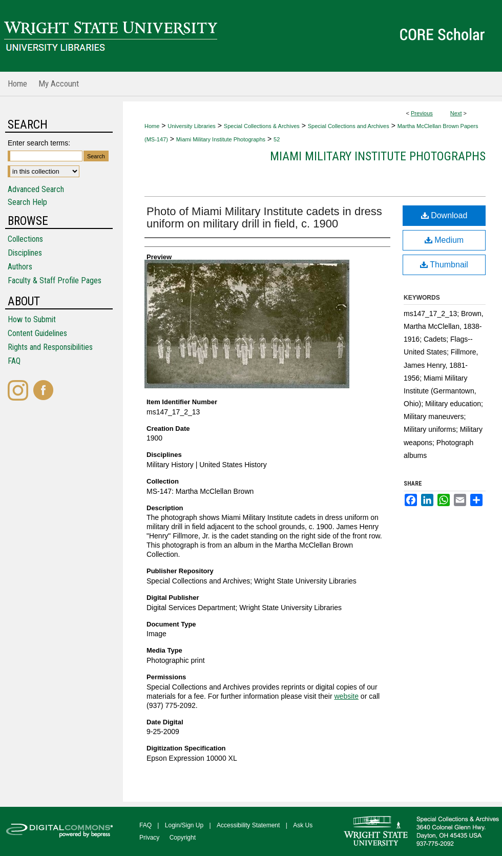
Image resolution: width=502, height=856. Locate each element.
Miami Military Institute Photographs (220, 139)
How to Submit (32, 319)
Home (151, 126)
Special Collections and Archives (348, 126)
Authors (20, 267)
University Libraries (192, 126)
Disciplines (25, 253)
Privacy (149, 837)
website (346, 696)
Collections (25, 239)
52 (277, 139)
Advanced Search (36, 189)
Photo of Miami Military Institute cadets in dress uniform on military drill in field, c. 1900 (264, 217)
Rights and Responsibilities (50, 347)
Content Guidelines (37, 333)
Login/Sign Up (184, 825)
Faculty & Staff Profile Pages (54, 280)
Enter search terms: (39, 143)
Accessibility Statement (248, 825)
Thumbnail (444, 264)
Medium (444, 240)
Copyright (183, 837)
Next (456, 113)
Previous (422, 113)
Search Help (27, 202)
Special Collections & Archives (262, 126)
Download (444, 215)
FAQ (14, 361)
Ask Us (302, 825)
